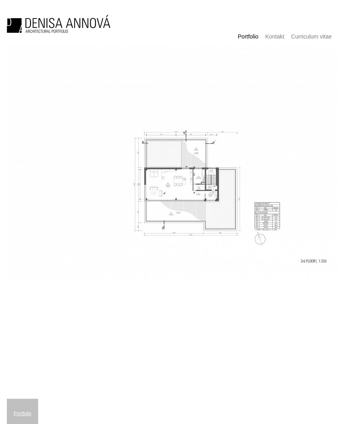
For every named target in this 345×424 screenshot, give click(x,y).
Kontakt (274, 36)
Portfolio (248, 36)
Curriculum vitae (311, 36)
